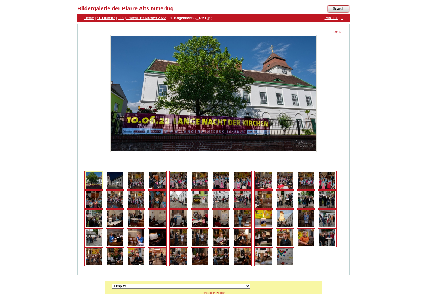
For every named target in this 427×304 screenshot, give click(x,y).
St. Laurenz (106, 18)
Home (89, 18)
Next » (336, 31)
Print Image (334, 18)
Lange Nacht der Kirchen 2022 (142, 18)
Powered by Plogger (213, 292)
